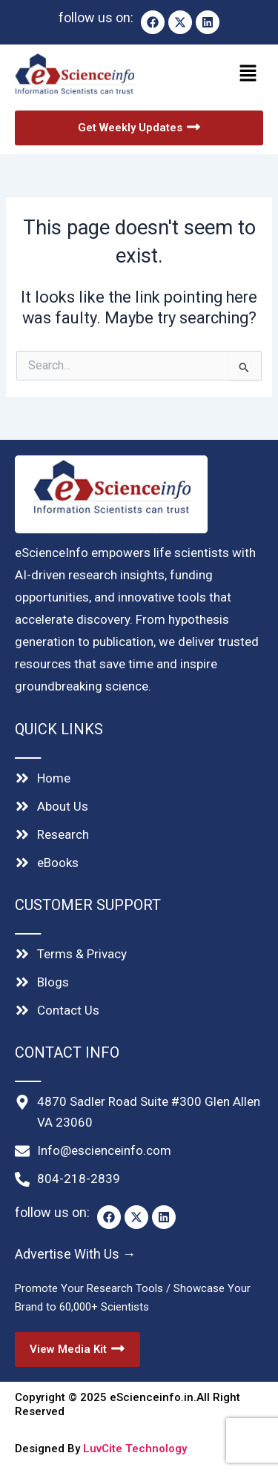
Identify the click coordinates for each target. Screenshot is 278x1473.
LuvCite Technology (135, 1448)
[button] (203, 74)
